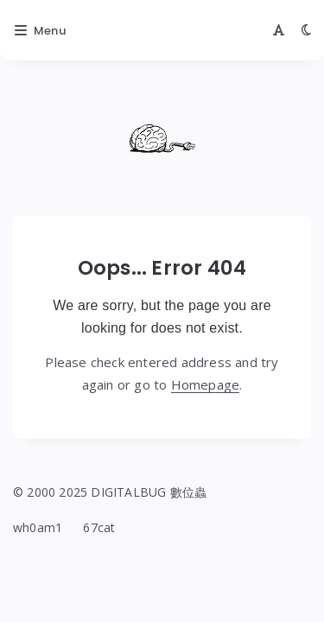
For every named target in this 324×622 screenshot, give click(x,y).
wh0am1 (37, 527)
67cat (99, 527)
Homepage (205, 384)
